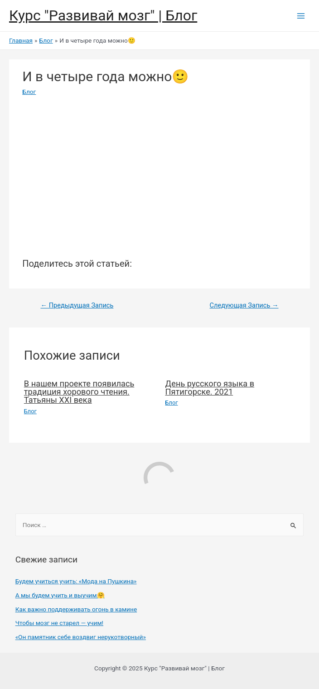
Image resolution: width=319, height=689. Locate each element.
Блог (29, 91)
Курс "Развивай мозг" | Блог (103, 15)
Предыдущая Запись (76, 305)
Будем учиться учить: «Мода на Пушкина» (76, 581)
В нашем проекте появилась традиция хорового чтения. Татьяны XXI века (79, 392)
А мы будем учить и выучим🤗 (60, 595)
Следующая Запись (244, 305)
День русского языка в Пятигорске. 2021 (210, 387)
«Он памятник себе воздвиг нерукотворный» (80, 636)
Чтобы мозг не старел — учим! (59, 622)
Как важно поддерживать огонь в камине (76, 609)
